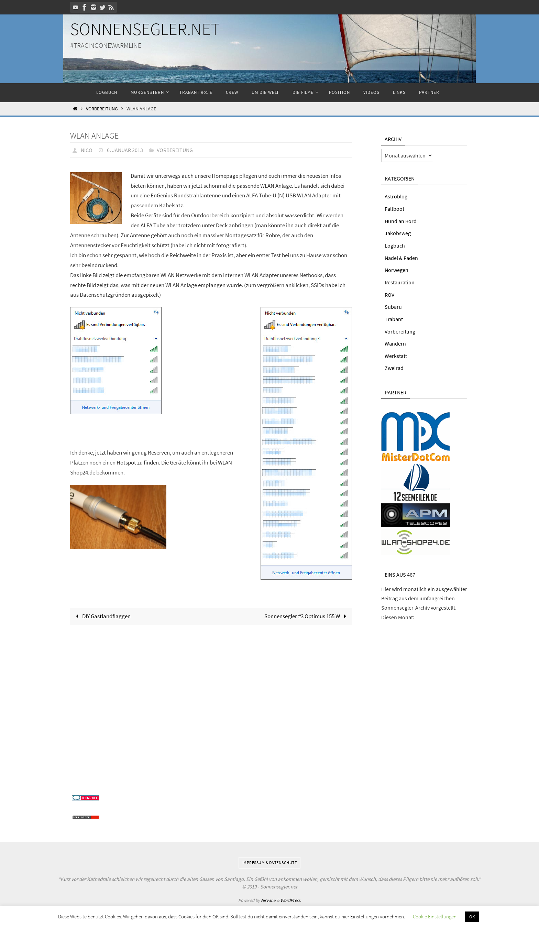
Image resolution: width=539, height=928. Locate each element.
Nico (86, 149)
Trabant (394, 317)
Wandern (395, 341)
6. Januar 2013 (125, 149)
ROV (389, 293)
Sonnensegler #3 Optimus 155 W (306, 616)
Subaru (393, 305)
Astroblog (396, 196)
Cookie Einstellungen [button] (434, 916)
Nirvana (268, 897)
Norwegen (396, 268)
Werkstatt (396, 353)
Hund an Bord (401, 220)
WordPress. (290, 897)
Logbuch (395, 244)
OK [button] (472, 917)
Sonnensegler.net (145, 29)
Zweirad (394, 365)
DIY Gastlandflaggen (102, 616)
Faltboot (394, 208)
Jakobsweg (398, 232)
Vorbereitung (102, 109)
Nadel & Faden (401, 256)
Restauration (400, 281)
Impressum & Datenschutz (269, 860)
